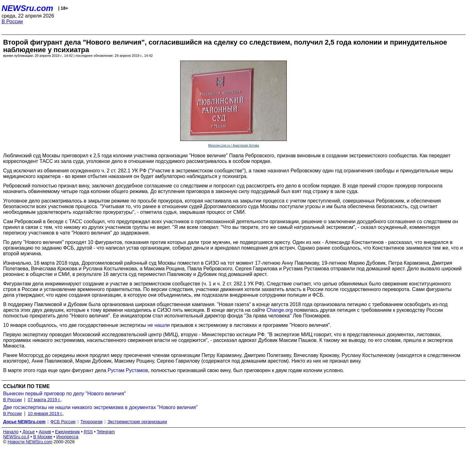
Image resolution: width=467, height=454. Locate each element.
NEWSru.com (27, 8)
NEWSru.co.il (16, 436)
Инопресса (67, 436)
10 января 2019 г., (46, 413)
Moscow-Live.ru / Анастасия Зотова (233, 145)
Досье (28, 431)
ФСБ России (63, 421)
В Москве (42, 436)
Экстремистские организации (137, 421)
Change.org (279, 310)
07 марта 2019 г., (45, 399)
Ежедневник (67, 431)
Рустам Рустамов (128, 370)
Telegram (106, 431)
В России (12, 21)
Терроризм (91, 421)
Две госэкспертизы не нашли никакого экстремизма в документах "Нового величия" (100, 407)
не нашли (159, 325)
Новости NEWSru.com (30, 441)
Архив (45, 431)
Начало (10, 431)
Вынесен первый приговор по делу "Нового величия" (64, 393)
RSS (88, 431)
